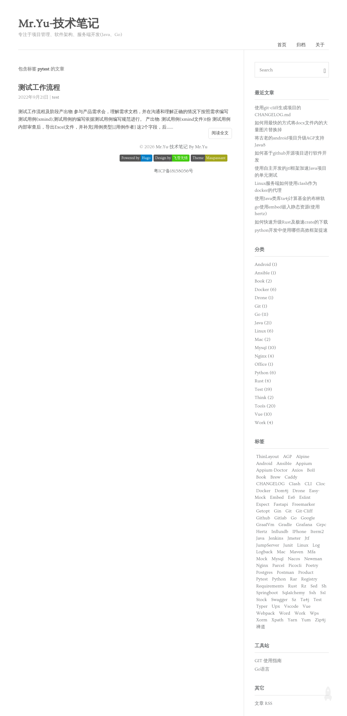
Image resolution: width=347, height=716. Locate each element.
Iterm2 (317, 531)
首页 (281, 44)
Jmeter (293, 538)
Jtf (307, 538)
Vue (306, 606)
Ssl (323, 592)
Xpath (278, 620)
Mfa (311, 551)
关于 (320, 44)
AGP (287, 456)
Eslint (304, 497)
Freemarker (303, 504)
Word (284, 613)
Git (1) (261, 306)
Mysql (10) (265, 347)
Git (289, 511)
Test (317, 599)
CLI (308, 483)
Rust (292, 586)
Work (300, 613)
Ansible (284, 463)
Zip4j (320, 620)
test (55, 97)
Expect (262, 504)
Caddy (291, 477)
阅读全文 (220, 133)
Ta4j (304, 599)
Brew (275, 477)
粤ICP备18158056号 (173, 171)
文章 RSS (263, 703)
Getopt (263, 511)
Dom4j (281, 490)
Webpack (265, 613)
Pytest (262, 579)
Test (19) (263, 389)
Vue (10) (263, 414)
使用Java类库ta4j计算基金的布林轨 (290, 198)
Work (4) (264, 422)
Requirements (270, 586)
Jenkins (276, 538)
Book (261, 477)
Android (264, 463)
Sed (313, 586)
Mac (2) (262, 339)
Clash (294, 483)
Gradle (285, 524)
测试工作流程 (39, 88)
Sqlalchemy (293, 592)
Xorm (261, 620)
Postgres (264, 572)
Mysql (278, 558)
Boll (311, 470)
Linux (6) (264, 331)
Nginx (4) (264, 356)
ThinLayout (267, 456)
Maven (296, 551)
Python (279, 579)
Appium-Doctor (272, 470)
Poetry (312, 565)
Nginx (262, 565)
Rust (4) (263, 381)
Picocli (295, 565)
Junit (288, 545)
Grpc (321, 524)
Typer (261, 606)
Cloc (320, 483)
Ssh (312, 592)
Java (260, 538)
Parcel (279, 565)
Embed (277, 497)
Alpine (302, 456)
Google (308, 518)
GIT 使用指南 (268, 660)
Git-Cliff (304, 511)
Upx (276, 606)
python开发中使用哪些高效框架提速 (291, 230)
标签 (259, 441)
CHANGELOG (270, 483)
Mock (261, 558)
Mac (281, 551)
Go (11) (261, 314)
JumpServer (267, 545)
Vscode (291, 606)
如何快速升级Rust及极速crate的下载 (291, 222)
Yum (306, 620)
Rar (293, 579)
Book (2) (263, 281)
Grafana (304, 524)
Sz (294, 599)
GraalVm (265, 524)
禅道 (260, 626)
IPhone (299, 531)
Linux (302, 545)
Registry (309, 579)
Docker (263, 490)
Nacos (294, 558)
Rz (303, 586)
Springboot (267, 592)
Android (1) (266, 264)
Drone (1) (264, 297)
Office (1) (264, 364)
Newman (313, 558)
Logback (264, 551)
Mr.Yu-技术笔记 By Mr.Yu (181, 146)
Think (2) (264, 397)
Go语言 (262, 669)
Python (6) (265, 372)
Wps (314, 613)
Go (293, 518)
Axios (297, 470)
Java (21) (263, 322)
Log (316, 545)
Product (305, 572)
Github (263, 518)
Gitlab (280, 518)
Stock (261, 599)
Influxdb (279, 531)
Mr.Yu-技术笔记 (58, 24)
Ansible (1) (265, 273)
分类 (259, 249)
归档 (301, 44)
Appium (304, 463)
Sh (324, 586)
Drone (298, 490)
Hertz (261, 531)
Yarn (292, 620)
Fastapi (281, 504)
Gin (277, 511)
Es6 (291, 497)
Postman (285, 572)
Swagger (279, 599)
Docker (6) (265, 289)
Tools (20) (265, 406)
